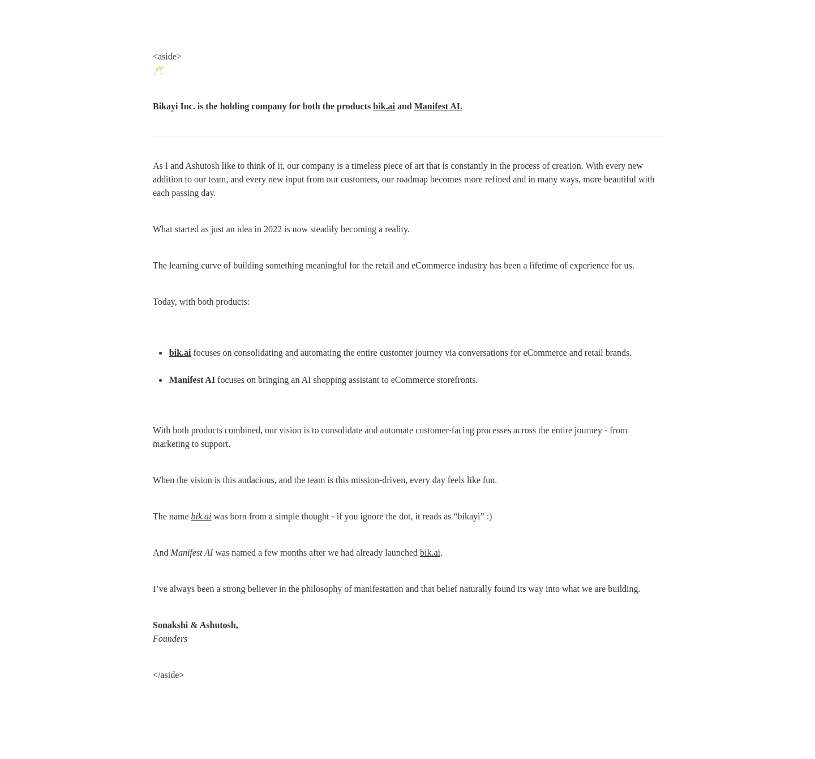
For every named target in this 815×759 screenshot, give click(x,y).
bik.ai (384, 106)
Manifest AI (437, 106)
